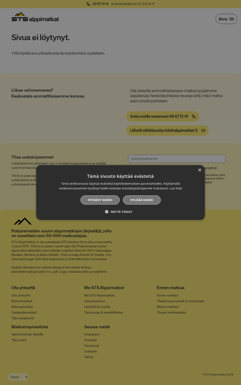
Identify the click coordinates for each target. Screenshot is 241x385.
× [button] (199, 170)
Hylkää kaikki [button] (141, 200)
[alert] (120, 192)
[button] (120, 211)
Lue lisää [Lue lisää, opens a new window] (176, 188)
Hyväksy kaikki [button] (100, 200)
